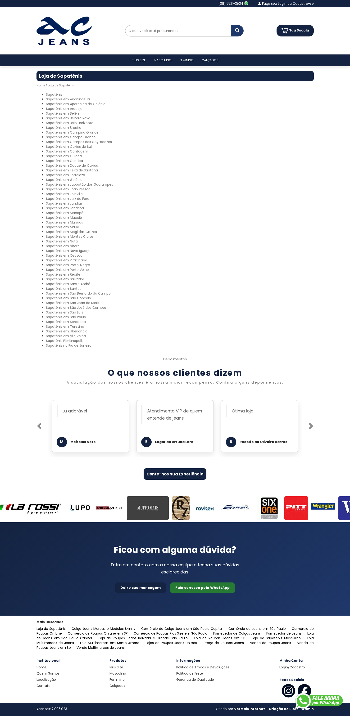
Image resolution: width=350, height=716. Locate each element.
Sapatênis (54, 94)
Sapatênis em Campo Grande (71, 137)
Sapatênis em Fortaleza (65, 175)
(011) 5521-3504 (233, 3)
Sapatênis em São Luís (64, 312)
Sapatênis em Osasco (64, 255)
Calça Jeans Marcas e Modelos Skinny (104, 628)
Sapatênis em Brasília (63, 127)
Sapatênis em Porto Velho (67, 269)
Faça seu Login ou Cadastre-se (286, 3)
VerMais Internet (249, 709)
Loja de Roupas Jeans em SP (220, 638)
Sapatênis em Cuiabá (64, 156)
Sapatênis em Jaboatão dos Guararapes (79, 184)
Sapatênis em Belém (63, 113)
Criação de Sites (283, 709)
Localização (46, 679)
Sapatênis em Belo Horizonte (69, 123)
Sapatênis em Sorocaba (66, 321)
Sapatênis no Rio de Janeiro (68, 345)
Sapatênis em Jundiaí (64, 203)
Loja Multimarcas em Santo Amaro (110, 642)
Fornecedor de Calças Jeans (237, 633)
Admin (308, 709)
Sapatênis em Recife (63, 274)
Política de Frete (189, 673)
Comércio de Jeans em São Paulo (257, 628)
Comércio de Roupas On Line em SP (98, 633)
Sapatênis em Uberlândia (66, 331)
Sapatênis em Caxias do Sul (69, 146)
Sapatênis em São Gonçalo (68, 298)
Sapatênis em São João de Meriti (73, 302)
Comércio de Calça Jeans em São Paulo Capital (182, 628)
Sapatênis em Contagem (67, 151)
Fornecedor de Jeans (284, 633)
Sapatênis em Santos (63, 288)
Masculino (163, 60)
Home (40, 85)
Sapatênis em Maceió (64, 217)
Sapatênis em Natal (62, 241)
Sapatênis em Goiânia (64, 179)
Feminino (187, 60)
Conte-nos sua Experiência (175, 474)
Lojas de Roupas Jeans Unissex (172, 642)
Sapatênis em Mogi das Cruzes (71, 231)
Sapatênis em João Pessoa (68, 189)
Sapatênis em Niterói (63, 246)
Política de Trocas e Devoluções (202, 667)
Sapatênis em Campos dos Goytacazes (79, 141)
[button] (38, 424)
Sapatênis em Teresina (65, 326)
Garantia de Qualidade (195, 679)
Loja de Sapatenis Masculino (277, 638)
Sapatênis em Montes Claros (70, 236)
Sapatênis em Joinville (64, 194)
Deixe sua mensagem (140, 587)
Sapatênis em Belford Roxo (68, 118)
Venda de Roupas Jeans (271, 642)
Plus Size (139, 60)
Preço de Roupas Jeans (224, 642)
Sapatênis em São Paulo (66, 317)
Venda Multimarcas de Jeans (101, 647)
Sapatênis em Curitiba (64, 160)
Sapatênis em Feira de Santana (72, 170)
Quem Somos (47, 673)
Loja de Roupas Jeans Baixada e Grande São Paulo (144, 638)
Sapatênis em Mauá (62, 227)
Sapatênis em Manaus (64, 222)
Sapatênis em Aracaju (64, 108)
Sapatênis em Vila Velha (66, 336)
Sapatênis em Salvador (65, 279)
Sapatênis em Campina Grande (72, 132)
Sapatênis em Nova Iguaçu (68, 250)
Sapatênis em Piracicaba (66, 260)
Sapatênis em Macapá (64, 212)
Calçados (210, 60)
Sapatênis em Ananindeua (68, 99)
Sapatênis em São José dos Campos (76, 307)
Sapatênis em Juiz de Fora (67, 198)
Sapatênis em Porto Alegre (68, 265)
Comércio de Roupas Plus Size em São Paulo (171, 633)
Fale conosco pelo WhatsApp (202, 587)
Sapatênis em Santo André (68, 284)
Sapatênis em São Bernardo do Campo (78, 293)
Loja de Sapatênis (51, 628)
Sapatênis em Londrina (65, 208)
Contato (43, 685)
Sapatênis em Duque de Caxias (72, 165)
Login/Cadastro (292, 667)
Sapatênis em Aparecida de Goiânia (75, 104)
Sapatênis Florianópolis (64, 340)
